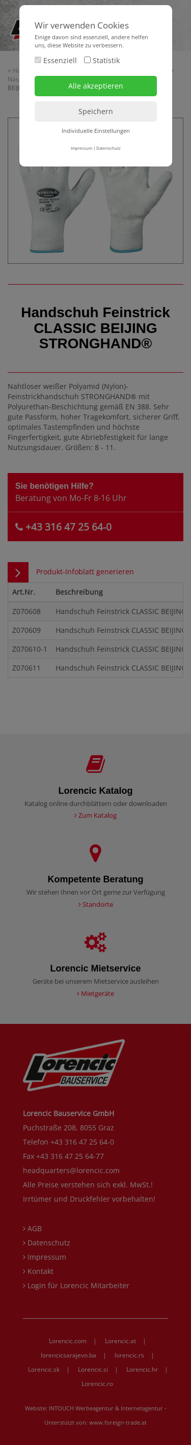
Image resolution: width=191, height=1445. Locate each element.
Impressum (81, 148)
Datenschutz (108, 148)
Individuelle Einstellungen (96, 130)
